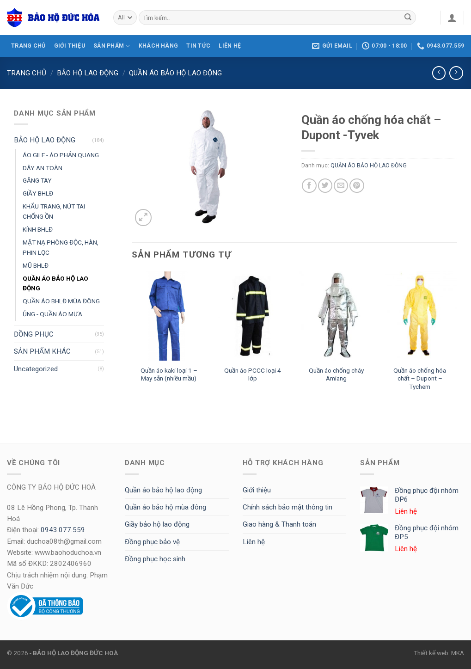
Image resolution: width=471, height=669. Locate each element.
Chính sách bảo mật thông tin (287, 507)
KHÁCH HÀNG (158, 46)
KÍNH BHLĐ (38, 229)
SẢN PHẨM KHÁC (42, 351)
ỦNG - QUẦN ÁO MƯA (52, 314)
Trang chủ (26, 73)
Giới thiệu (257, 490)
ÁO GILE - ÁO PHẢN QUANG (61, 155)
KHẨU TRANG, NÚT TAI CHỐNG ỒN (54, 211)
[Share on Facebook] (309, 185)
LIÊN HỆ (230, 46)
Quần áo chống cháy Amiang (336, 374)
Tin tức (198, 46)
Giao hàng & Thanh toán (279, 524)
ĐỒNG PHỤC (34, 334)
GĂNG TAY (37, 180)
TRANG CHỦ (28, 46)
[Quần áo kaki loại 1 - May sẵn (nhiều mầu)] (169, 316)
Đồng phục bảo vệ (152, 542)
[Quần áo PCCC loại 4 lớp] (252, 316)
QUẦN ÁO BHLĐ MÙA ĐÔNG (61, 301)
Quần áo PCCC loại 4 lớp (252, 374)
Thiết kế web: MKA (439, 653)
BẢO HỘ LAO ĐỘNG (87, 73)
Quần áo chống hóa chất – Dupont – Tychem (419, 379)
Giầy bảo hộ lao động (157, 524)
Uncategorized (36, 369)
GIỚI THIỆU (69, 46)
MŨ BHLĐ (36, 265)
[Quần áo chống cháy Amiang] (336, 316)
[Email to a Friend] (341, 185)
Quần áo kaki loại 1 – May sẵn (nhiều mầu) (169, 374)
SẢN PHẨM (111, 46)
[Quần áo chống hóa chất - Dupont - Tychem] (420, 316)
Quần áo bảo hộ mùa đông (165, 507)
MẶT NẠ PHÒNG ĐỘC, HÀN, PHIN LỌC (60, 247)
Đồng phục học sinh (155, 559)
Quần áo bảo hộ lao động (163, 490)
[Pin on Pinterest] (356, 185)
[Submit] (408, 17)
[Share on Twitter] (325, 185)
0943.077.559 (63, 530)
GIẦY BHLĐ (38, 193)
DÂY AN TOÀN (42, 168)
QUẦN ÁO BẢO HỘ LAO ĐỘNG (175, 73)
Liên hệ (254, 542)
